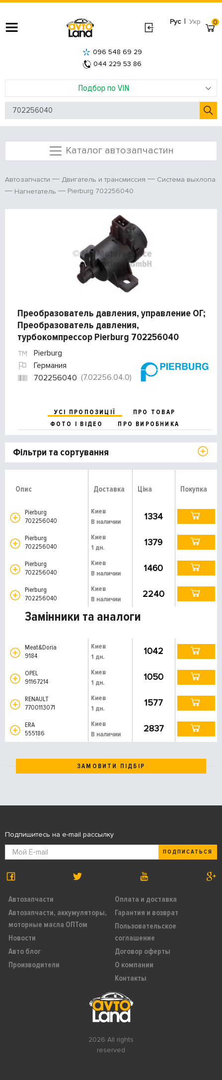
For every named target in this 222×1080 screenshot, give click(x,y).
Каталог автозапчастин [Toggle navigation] (111, 151)
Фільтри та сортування (61, 452)
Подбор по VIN (145, 87)
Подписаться (188, 852)
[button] (15, 517)
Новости (22, 938)
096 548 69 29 (112, 52)
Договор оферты (142, 951)
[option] (112, 253)
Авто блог (24, 951)
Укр (195, 21)
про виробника (148, 424)
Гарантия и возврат (146, 912)
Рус (175, 21)
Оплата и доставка (146, 899)
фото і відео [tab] (76, 424)
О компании (134, 964)
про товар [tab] (154, 412)
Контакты (131, 978)
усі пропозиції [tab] (85, 412)
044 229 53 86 (112, 64)
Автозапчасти (31, 899)
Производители (34, 964)
